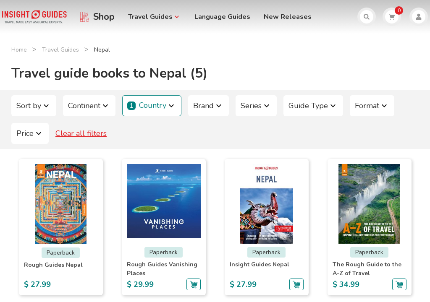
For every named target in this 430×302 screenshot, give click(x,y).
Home (19, 50)
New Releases (288, 16)
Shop (104, 16)
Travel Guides (60, 50)
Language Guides (222, 16)
